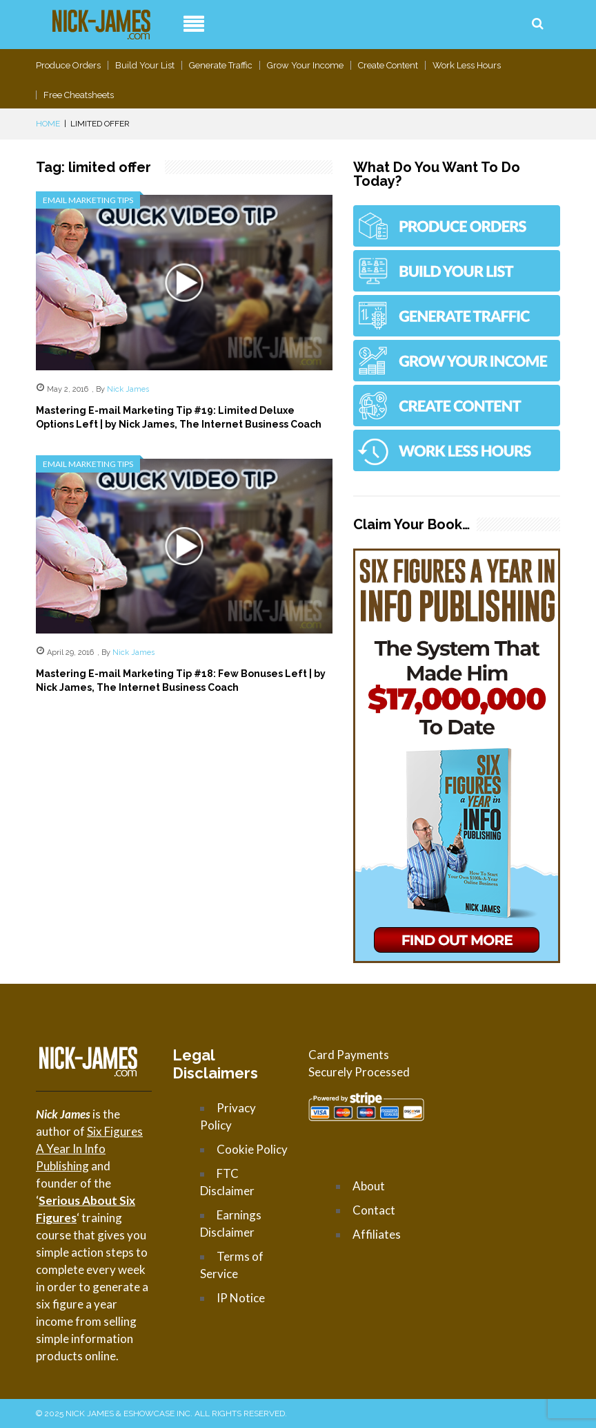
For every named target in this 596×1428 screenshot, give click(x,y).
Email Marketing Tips (88, 200)
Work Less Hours (467, 65)
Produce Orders (68, 65)
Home (48, 123)
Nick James (128, 389)
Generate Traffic (220, 65)
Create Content (388, 65)
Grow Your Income (305, 65)
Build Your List (145, 65)
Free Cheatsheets (78, 95)
